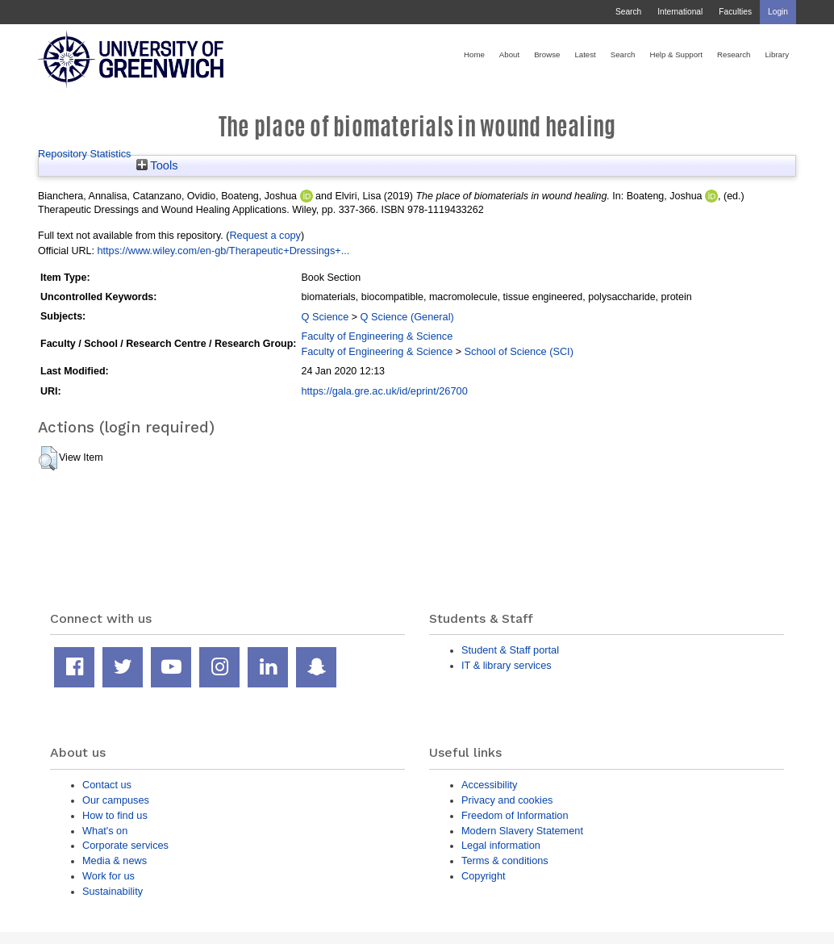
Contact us (106, 785)
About (509, 54)
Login (778, 11)
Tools (157, 165)
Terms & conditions (504, 860)
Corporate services (125, 845)
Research (733, 54)
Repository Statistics (84, 154)
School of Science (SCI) (519, 351)
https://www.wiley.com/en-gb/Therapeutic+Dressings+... (223, 250)
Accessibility (489, 785)
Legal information (500, 845)
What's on (104, 831)
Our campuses (115, 800)
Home (474, 54)
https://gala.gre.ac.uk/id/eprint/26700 (384, 391)
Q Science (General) (407, 317)
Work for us (108, 876)
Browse (547, 54)
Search (628, 11)
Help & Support (676, 54)
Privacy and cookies (507, 800)
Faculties (735, 11)
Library (777, 54)
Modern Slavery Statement (522, 831)
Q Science (324, 317)
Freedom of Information (515, 815)
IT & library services (506, 665)
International (680, 11)
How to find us (115, 815)
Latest (584, 54)
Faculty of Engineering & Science (376, 336)
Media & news (114, 860)
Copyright (483, 876)
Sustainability (112, 891)
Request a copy (265, 235)
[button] (48, 458)
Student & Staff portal (510, 650)
